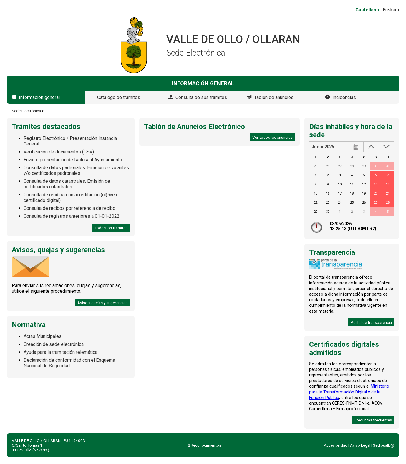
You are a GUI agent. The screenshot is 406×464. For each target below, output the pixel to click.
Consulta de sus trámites (201, 97)
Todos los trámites (111, 227)
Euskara (391, 10)
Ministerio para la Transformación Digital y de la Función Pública (349, 392)
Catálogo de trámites (118, 97)
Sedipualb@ (383, 445)
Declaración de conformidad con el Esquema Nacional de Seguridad (69, 362)
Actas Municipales (43, 336)
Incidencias (344, 97)
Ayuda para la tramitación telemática (60, 352)
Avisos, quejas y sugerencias (102, 302)
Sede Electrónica (26, 110)
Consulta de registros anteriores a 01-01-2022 (72, 216)
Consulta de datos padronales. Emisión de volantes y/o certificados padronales (76, 170)
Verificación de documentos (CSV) (59, 152)
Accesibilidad (335, 445)
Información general (39, 97)
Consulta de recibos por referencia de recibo (69, 208)
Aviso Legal (360, 445)
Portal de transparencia (371, 322)
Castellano (367, 10)
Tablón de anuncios (274, 97)
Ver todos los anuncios (272, 137)
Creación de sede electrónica (54, 344)
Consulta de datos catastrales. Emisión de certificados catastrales (67, 184)
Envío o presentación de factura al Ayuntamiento (73, 160)
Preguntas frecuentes (373, 420)
